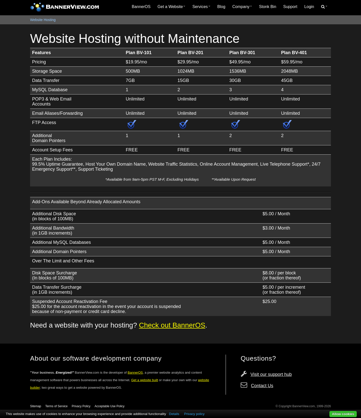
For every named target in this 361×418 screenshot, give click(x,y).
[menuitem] (141, 6)
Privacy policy (194, 414)
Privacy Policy (81, 406)
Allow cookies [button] (343, 414)
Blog (221, 7)
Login (309, 7)
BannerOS (141, 7)
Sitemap (35, 406)
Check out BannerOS (172, 325)
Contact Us (262, 385)
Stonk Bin (267, 7)
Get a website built (144, 380)
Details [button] (174, 414)
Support (290, 7)
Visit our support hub (271, 374)
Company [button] (242, 7)
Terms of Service (56, 406)
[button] (324, 6)
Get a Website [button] (171, 7)
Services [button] (201, 7)
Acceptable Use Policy (109, 406)
